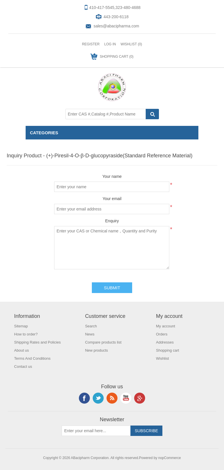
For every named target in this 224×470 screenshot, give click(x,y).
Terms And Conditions (32, 358)
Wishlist (162, 358)
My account (165, 326)
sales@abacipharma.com (116, 26)
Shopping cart (167, 350)
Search (91, 326)
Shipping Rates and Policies (37, 342)
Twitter (98, 398)
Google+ (139, 398)
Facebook (84, 398)
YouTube (125, 398)
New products (96, 350)
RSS (112, 398)
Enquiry (112, 221)
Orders (162, 334)
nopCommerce (169, 458)
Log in (110, 44)
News (89, 334)
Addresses (165, 342)
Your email (112, 198)
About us (21, 350)
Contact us (23, 366)
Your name (112, 176)
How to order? (26, 334)
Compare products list (103, 342)
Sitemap (21, 326)
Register (91, 44)
